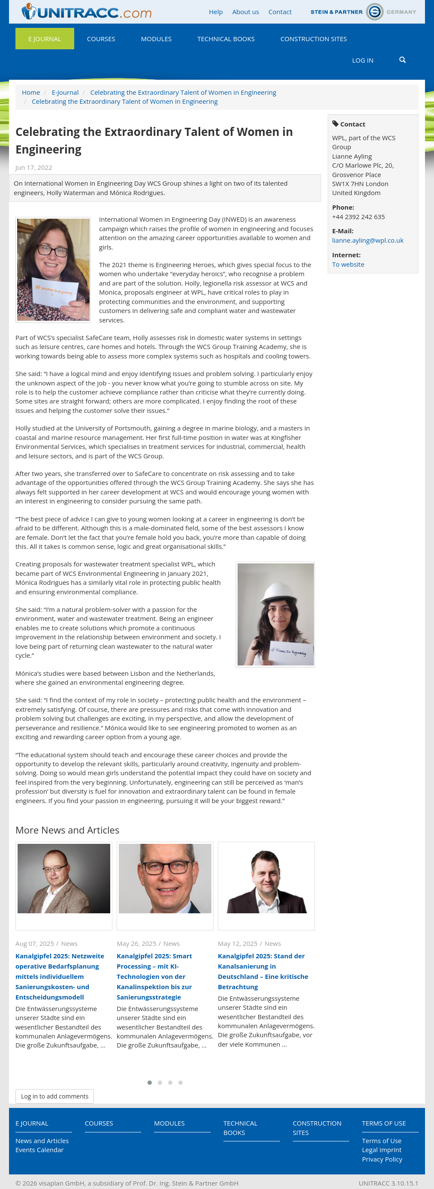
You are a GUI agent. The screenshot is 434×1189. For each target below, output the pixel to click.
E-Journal (65, 92)
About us (245, 11)
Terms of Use (384, 1123)
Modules (156, 38)
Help (216, 11)
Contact (280, 11)
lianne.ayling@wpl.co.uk (368, 240)
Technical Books (226, 38)
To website (348, 264)
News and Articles (42, 1140)
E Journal (44, 38)
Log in (363, 60)
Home (31, 92)
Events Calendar (39, 1149)
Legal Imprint (381, 1149)
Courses (101, 38)
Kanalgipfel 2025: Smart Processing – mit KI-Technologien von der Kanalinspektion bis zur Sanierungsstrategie (154, 976)
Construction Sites (313, 38)
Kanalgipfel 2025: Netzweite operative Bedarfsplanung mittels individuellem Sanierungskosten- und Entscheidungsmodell (59, 976)
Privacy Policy (382, 1159)
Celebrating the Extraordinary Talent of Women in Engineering (183, 92)
